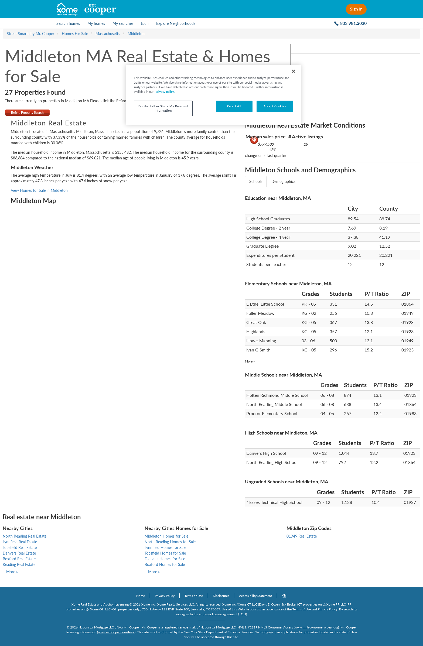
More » (250, 361)
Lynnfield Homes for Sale (165, 547)
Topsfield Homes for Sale (165, 553)
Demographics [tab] (283, 181)
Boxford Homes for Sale (165, 564)
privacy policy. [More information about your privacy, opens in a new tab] (165, 91)
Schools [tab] (255, 181)
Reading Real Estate (19, 564)
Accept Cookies (275, 106)
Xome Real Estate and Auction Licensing (100, 604)
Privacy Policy (165, 596)
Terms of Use (194, 596)
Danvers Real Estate (19, 553)
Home (140, 596)
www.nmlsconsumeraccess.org (316, 627)
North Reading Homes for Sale (170, 541)
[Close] (293, 71)
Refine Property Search (27, 113)
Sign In (356, 8)
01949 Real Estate (301, 536)
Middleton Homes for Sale (166, 536)
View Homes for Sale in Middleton (39, 190)
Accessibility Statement (255, 596)
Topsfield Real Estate (20, 547)
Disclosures (221, 596)
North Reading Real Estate (24, 536)
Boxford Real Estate (19, 558)
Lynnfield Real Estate (20, 541)
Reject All (234, 106)
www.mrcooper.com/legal (116, 632)
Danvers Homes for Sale (165, 558)
